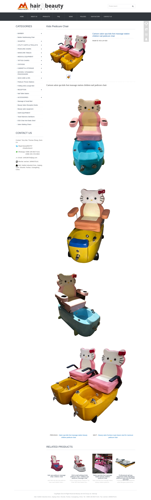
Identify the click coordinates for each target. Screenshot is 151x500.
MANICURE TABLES (24, 53)
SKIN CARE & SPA (24, 78)
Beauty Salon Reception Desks (28, 105)
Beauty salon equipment (25, 109)
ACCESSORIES (23, 97)
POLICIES (83, 16)
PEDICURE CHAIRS (24, 49)
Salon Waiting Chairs (24, 124)
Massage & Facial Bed (25, 101)
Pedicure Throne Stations (26, 82)
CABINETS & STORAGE (26, 68)
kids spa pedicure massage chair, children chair (57, 476)
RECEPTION (22, 89)
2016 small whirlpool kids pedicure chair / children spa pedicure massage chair (79, 476)
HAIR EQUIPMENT (24, 113)
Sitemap (94, 493)
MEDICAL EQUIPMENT (25, 56)
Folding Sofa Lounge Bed (26, 86)
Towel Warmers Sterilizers (26, 117)
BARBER (21, 33)
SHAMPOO (21, 41)
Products (46, 16)
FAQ (58, 16)
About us (34, 16)
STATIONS (21, 64)
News (71, 16)
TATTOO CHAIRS (23, 60)
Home (22, 16)
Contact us (108, 16)
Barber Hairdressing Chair (26, 37)
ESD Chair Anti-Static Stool (26, 120)
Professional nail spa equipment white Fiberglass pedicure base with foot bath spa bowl (125, 477)
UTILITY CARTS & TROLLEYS (28, 45)
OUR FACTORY (95, 16)
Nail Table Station (23, 93)
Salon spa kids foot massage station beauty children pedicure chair (102, 476)
